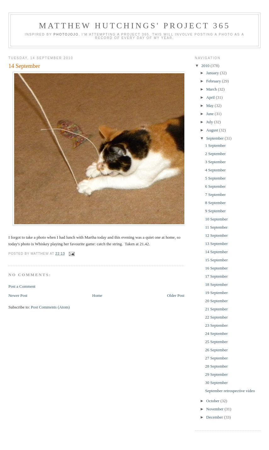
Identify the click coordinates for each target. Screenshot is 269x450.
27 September (216, 358)
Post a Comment (22, 286)
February (214, 81)
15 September (216, 260)
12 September (216, 235)
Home (97, 295)
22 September (216, 317)
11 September (216, 227)
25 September (216, 341)
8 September (215, 202)
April (211, 97)
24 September (216, 333)
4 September (215, 170)
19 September (216, 292)
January (213, 72)
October (213, 400)
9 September (215, 210)
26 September (216, 349)
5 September (215, 178)
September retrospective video (230, 390)
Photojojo (66, 34)
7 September (215, 194)
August (212, 130)
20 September (216, 300)
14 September (24, 66)
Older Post (175, 295)
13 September (216, 243)
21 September (216, 309)
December (215, 417)
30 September (216, 382)
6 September (215, 186)
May (210, 105)
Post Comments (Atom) (50, 307)
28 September (216, 366)
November (215, 409)
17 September (216, 276)
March (212, 89)
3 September (215, 161)
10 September (216, 219)
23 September (216, 325)
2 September (215, 153)
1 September (215, 145)
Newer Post (17, 295)
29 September (216, 374)
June (210, 113)
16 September (216, 268)
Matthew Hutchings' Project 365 (134, 25)
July (210, 121)
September (215, 138)
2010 (205, 65)
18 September (216, 284)
